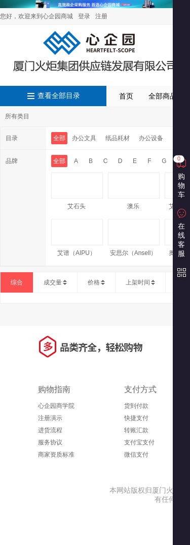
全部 (59, 138)
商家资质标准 (56, 454)
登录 (84, 16)
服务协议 (50, 442)
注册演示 (50, 418)
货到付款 (136, 405)
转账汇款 (136, 430)
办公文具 (84, 138)
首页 (126, 96)
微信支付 (136, 454)
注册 (101, 16)
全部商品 (162, 96)
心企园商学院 (56, 405)
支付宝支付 (139, 442)
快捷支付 (136, 418)
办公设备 (151, 138)
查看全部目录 (58, 96)
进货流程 (50, 430)
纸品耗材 (117, 138)
